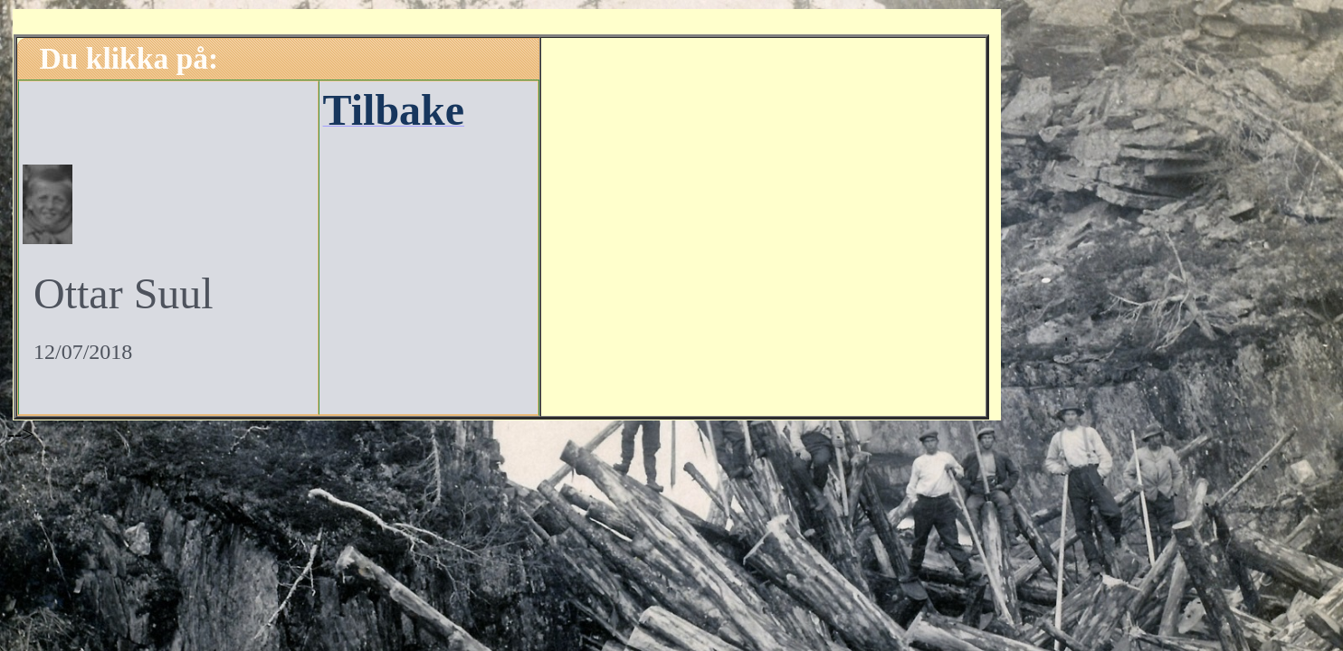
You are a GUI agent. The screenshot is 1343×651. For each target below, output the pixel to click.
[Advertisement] (764, 224)
